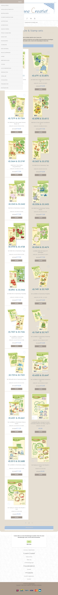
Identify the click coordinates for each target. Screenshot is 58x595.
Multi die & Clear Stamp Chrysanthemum (16, 165)
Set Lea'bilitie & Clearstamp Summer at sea (40, 380)
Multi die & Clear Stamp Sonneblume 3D (40, 123)
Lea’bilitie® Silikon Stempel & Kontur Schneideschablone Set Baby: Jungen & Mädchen (40, 423)
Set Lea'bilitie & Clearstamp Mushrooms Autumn (16, 337)
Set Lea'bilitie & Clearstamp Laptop (16, 465)
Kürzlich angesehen (29, 576)
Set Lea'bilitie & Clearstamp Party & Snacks (16, 422)
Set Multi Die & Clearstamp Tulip (40, 165)
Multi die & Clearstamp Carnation (16, 208)
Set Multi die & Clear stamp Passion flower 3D (17, 123)
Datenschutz (29, 556)
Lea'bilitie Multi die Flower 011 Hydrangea (40, 251)
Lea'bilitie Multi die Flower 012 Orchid (16, 79)
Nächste (32, 522)
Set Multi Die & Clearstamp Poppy (16, 251)
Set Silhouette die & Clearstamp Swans (16, 379)
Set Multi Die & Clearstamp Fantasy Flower (40, 208)
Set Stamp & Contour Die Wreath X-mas (40, 465)
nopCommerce (32, 583)
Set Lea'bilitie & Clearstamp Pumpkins (40, 293)
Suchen (29, 579)
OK (29, 541)
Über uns (29, 559)
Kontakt (29, 569)
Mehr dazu (29, 544)
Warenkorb (31, 18)
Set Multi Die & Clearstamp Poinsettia (16, 293)
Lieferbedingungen (29, 562)
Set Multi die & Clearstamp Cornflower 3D (40, 80)
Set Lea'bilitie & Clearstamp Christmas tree (40, 337)
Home (21, 22)
